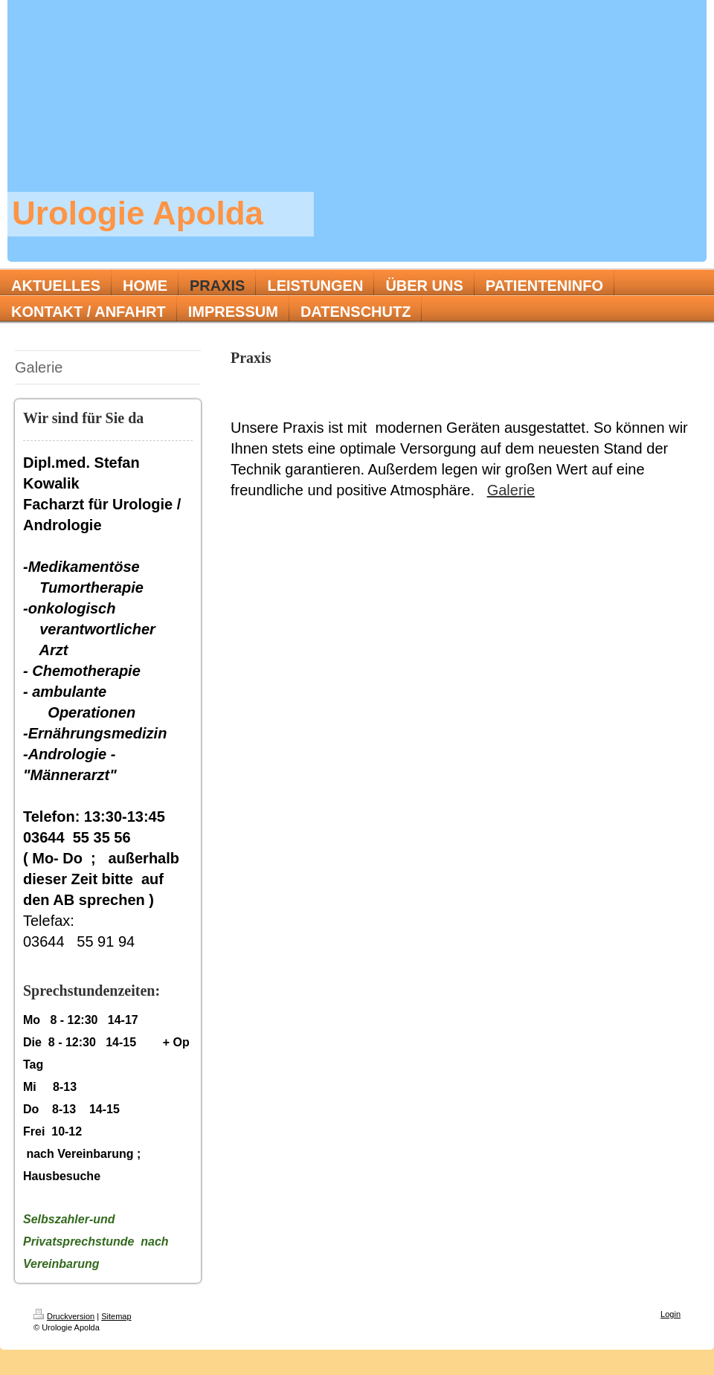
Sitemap (116, 1316)
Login (670, 1314)
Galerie (511, 490)
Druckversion (63, 1316)
